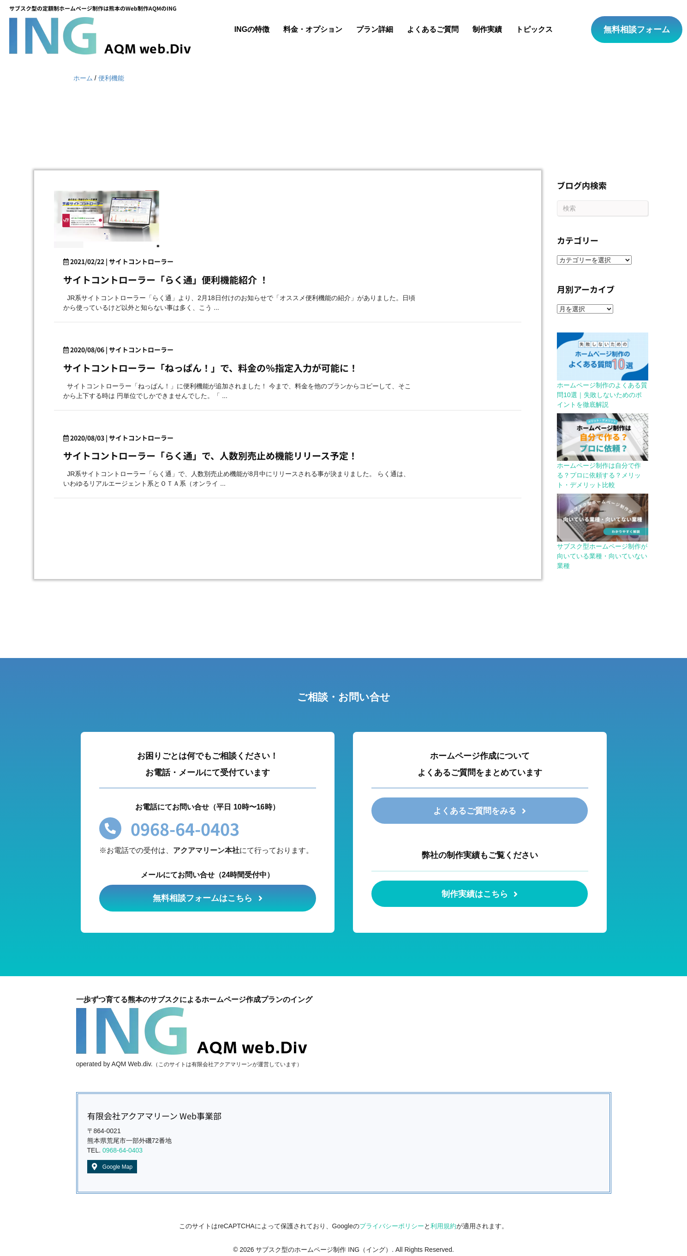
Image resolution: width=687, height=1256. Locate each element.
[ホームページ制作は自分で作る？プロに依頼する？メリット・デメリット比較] (602, 437)
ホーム (83, 78)
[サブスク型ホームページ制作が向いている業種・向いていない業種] (602, 518)
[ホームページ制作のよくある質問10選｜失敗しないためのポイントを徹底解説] (602, 356)
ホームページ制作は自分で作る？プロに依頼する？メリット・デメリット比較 (599, 475)
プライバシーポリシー (391, 1226)
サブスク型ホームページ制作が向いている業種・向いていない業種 (602, 556)
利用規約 (443, 1226)
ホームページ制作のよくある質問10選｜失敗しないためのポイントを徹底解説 (602, 394)
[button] (636, 29)
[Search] (602, 208)
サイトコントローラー (141, 261)
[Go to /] (100, 29)
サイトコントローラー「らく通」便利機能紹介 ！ (166, 279)
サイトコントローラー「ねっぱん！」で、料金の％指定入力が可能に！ (210, 367)
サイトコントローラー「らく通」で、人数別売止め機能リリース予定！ (210, 455)
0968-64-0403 (122, 1150)
